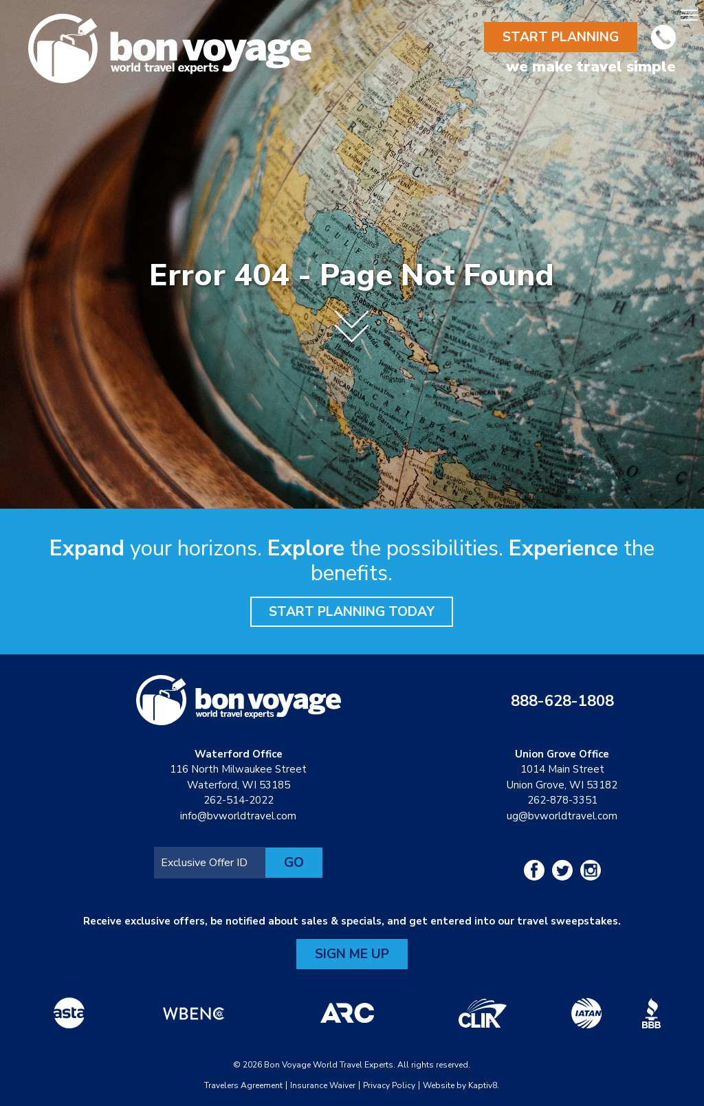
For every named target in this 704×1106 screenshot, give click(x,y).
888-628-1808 (562, 701)
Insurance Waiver (322, 1085)
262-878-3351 (562, 800)
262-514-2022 (239, 800)
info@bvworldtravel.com (238, 816)
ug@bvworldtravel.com (562, 816)
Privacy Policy (389, 1085)
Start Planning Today (351, 612)
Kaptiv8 (482, 1085)
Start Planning (561, 37)
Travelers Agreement (243, 1085)
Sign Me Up (352, 954)
